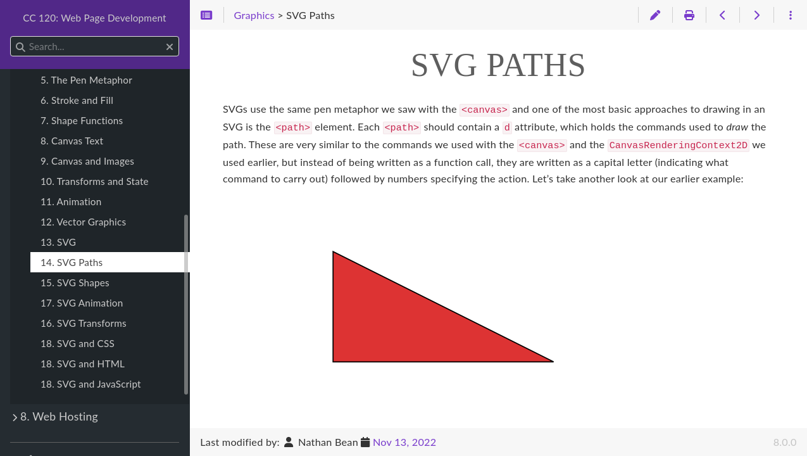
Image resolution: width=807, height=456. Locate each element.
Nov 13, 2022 (404, 442)
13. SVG (58, 242)
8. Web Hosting (59, 416)
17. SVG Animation (82, 302)
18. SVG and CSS (78, 343)
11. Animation (71, 201)
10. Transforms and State (95, 181)
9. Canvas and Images (87, 161)
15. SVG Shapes (75, 282)
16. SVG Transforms (84, 323)
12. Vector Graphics (83, 221)
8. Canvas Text (72, 140)
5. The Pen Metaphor (86, 80)
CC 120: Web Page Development (94, 17)
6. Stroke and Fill (77, 100)
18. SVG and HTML (83, 363)
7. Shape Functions (82, 120)
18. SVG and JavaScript (91, 384)
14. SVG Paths (72, 262)
